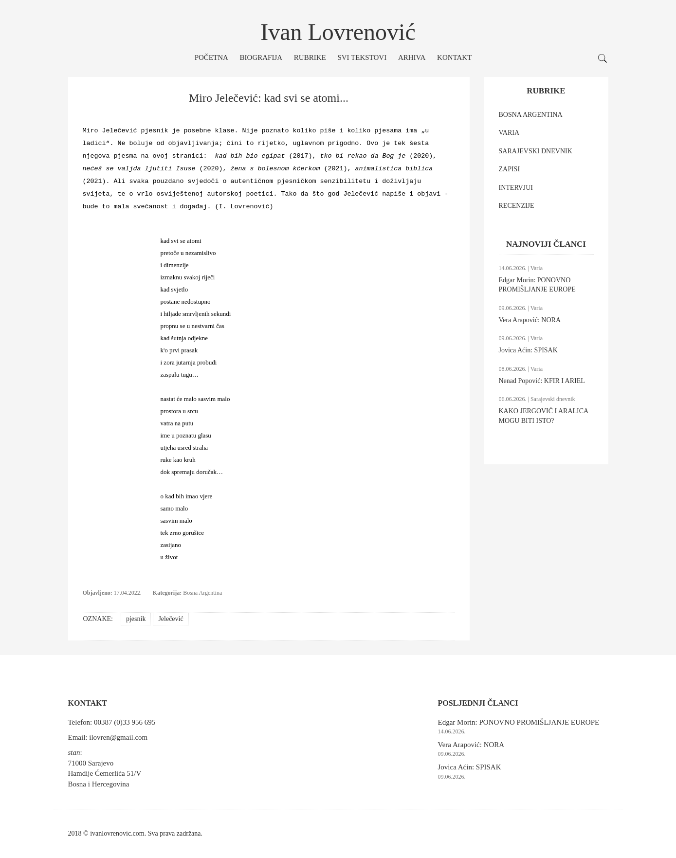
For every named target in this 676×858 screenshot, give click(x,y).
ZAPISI (509, 169)
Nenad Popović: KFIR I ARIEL (542, 380)
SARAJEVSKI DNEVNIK (535, 151)
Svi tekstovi (361, 57)
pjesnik (136, 618)
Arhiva (411, 57)
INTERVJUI (516, 187)
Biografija (261, 57)
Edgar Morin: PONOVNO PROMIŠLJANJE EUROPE (519, 722)
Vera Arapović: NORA (530, 320)
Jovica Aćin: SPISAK (528, 350)
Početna (211, 57)
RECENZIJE (516, 205)
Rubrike (310, 57)
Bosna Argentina (202, 592)
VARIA (509, 132)
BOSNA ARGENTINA (531, 114)
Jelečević (170, 618)
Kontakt (454, 57)
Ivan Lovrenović (338, 32)
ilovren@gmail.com (118, 737)
